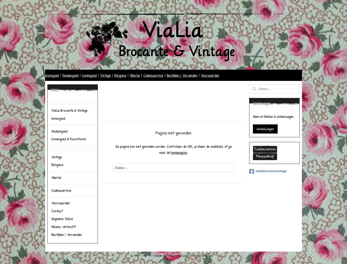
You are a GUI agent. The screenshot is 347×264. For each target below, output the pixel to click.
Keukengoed (70, 75)
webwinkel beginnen (178, 255)
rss (165, 255)
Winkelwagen (265, 128)
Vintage (105, 75)
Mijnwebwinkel (206, 255)
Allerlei (135, 75)
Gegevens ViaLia (62, 218)
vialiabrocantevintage (268, 171)
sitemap (158, 255)
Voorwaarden (210, 75)
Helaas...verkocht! (63, 226)
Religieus (120, 75)
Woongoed (52, 75)
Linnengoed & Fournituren (68, 138)
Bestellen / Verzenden (182, 75)
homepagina (179, 152)
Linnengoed (89, 75)
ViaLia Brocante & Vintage (69, 110)
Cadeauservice (153, 75)
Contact (57, 210)
